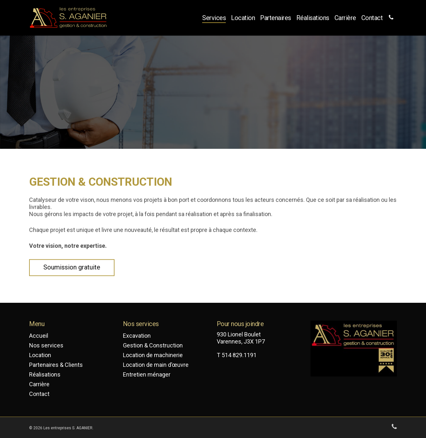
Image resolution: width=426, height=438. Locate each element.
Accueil (38, 335)
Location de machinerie (153, 355)
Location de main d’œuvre (156, 364)
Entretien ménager (146, 374)
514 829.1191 (239, 355)
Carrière (345, 18)
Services (214, 18)
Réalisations (312, 18)
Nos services (46, 345)
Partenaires (275, 18)
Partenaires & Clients (56, 364)
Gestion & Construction (153, 345)
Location (243, 18)
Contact (372, 18)
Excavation (137, 335)
